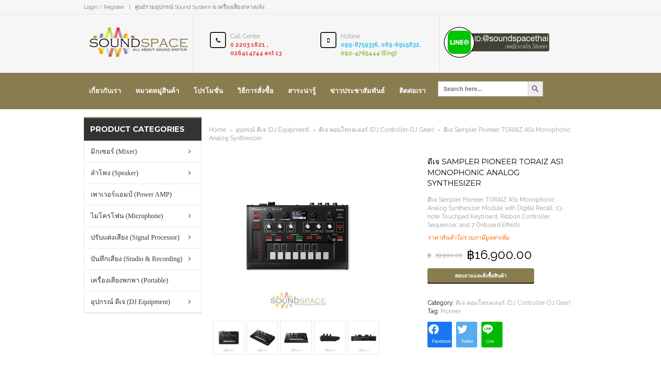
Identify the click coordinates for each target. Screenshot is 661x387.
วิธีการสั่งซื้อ (255, 90)
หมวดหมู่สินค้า (157, 90)
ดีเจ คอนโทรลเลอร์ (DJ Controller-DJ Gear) (376, 129)
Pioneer (451, 311)
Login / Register (104, 7)
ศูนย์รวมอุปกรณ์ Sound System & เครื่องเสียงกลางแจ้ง (199, 7)
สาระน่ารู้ (302, 90)
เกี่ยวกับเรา (105, 90)
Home (217, 129)
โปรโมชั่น (208, 90)
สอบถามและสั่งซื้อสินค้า (481, 276)
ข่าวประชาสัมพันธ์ (357, 90)
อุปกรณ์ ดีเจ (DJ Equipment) (272, 129)
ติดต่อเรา (412, 90)
